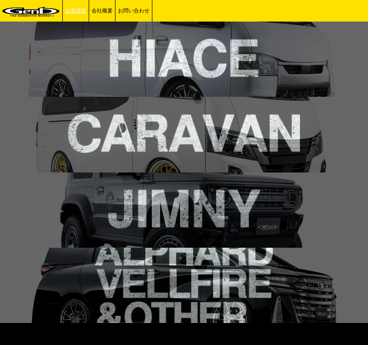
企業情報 (75, 10)
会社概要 (102, 10)
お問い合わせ (134, 10)
